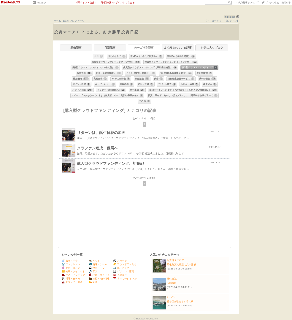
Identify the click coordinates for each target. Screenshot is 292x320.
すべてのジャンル (125, 278)
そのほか (41, 2)
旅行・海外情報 (99, 278)
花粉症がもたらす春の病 (180, 301)
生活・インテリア (73, 275)
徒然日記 (172, 278)
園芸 (93, 282)
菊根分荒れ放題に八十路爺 (181, 264)
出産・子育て (71, 260)
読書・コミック (99, 275)
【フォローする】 (214, 20)
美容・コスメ (71, 267)
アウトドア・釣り (125, 264)
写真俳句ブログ (175, 260)
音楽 (93, 271)
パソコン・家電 (123, 271)
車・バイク (121, 267)
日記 (65, 20)
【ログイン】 (232, 20)
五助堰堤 (172, 283)
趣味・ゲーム (98, 264)
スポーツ (120, 260)
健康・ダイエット (73, 271)
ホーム (57, 20)
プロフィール (77, 20)
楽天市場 (286, 2)
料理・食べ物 (71, 278)
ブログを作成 (272, 2)
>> (247, 2)
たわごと (172, 297)
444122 (230, 16)
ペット (94, 260)
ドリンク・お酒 (72, 282)
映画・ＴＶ (97, 267)
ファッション (71, 264)
